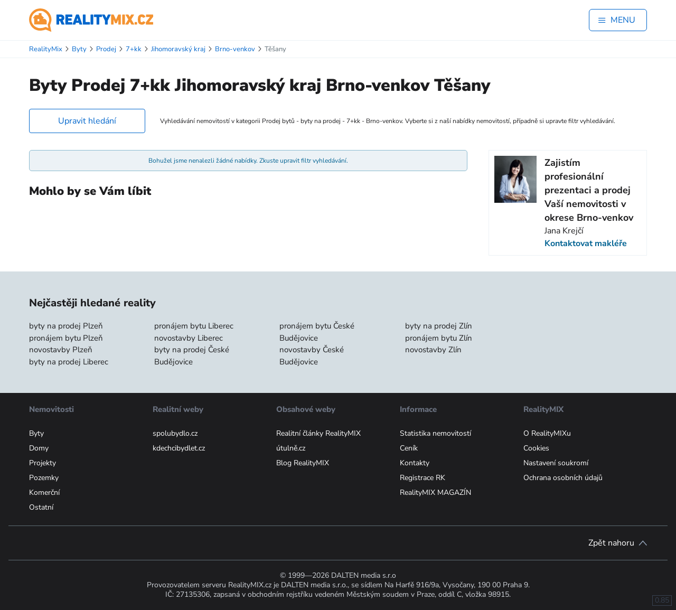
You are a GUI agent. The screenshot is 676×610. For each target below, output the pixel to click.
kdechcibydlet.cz (179, 448)
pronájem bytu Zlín (438, 338)
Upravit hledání (87, 121)
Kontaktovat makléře (585, 243)
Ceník (409, 448)
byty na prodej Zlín (438, 326)
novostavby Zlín (433, 349)
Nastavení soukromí (555, 463)
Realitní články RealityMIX (318, 433)
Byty (36, 433)
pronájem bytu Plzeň (66, 338)
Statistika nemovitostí (435, 433)
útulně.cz (290, 448)
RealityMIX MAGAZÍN (435, 492)
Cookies (536, 448)
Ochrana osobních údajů (563, 478)
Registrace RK (422, 478)
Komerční (44, 492)
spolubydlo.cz (175, 433)
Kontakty (414, 463)
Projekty (42, 463)
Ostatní (41, 507)
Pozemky (44, 478)
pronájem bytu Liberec (193, 326)
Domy (39, 448)
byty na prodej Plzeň (66, 326)
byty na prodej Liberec (68, 361)
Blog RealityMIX (302, 463)
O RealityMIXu (547, 433)
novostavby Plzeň (60, 349)
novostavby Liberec (188, 338)
